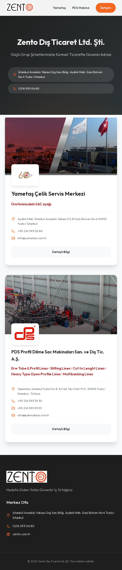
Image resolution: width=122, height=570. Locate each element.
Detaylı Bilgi (61, 252)
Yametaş (59, 8)
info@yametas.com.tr (32, 238)
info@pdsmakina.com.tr (33, 415)
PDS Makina (80, 8)
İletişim (105, 8)
